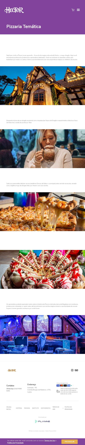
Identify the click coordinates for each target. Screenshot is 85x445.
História (19, 408)
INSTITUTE (35, 408)
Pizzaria (27, 408)
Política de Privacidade (68, 408)
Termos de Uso (56, 408)
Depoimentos (45, 408)
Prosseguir (69, 442)
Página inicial (8, 408)
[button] (73, 10)
